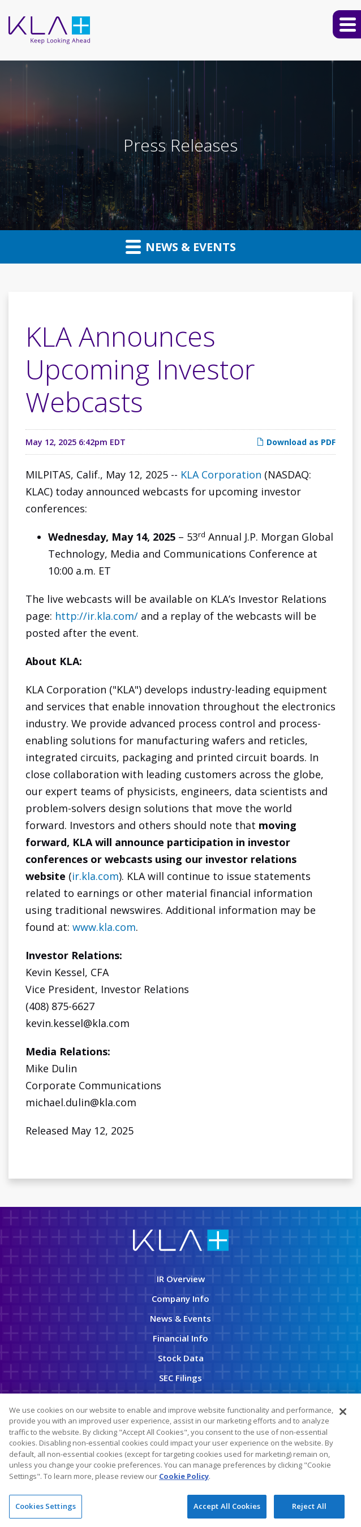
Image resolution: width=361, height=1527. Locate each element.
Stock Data (181, 1358)
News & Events (181, 247)
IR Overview (181, 1278)
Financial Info (180, 1338)
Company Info (180, 1298)
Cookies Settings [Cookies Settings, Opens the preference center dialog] (45, 1507)
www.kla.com (104, 927)
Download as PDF (296, 442)
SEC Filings (180, 1377)
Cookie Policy (184, 1477)
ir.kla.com (95, 876)
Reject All (309, 1507)
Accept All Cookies (227, 1507)
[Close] (342, 1412)
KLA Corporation (220, 474)
